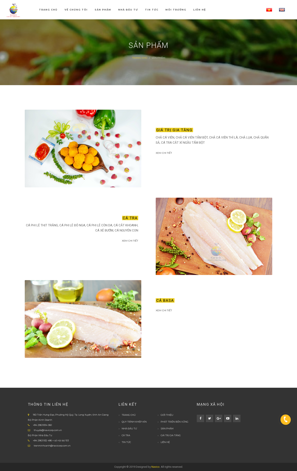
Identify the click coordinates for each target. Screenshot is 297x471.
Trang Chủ (139, 57)
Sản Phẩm (167, 428)
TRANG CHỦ (129, 414)
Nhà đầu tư (129, 428)
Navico (155, 466)
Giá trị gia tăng (171, 435)
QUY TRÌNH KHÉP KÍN (134, 421)
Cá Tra (126, 435)
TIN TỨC (126, 442)
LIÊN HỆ (165, 442)
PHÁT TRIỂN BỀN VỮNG (174, 421)
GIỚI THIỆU (167, 414)
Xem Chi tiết (164, 152)
